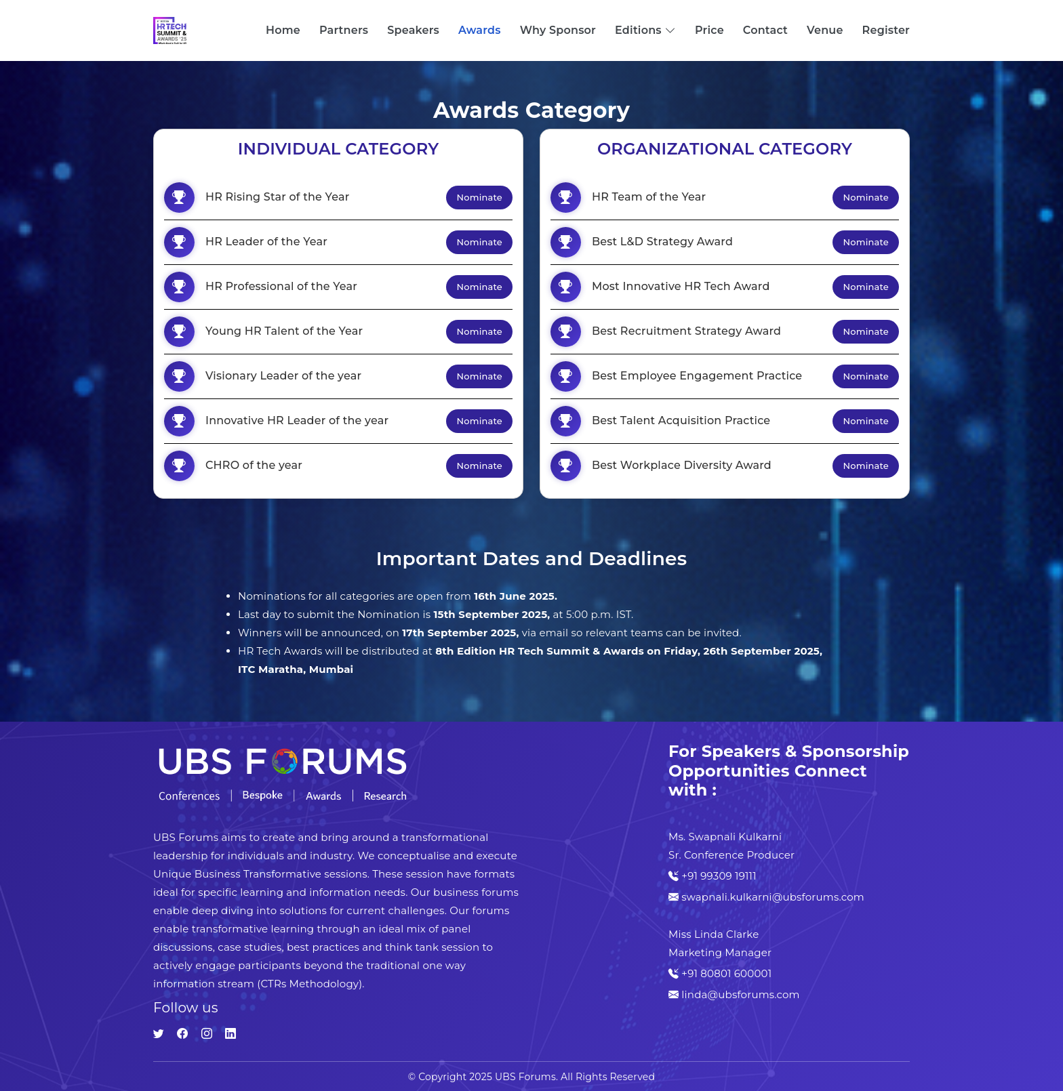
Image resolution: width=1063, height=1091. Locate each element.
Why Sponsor (558, 30)
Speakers (413, 30)
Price (709, 30)
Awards (479, 30)
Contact (765, 30)
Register (886, 30)
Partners (343, 30)
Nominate (479, 197)
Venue (825, 30)
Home (283, 30)
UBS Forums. (526, 1077)
